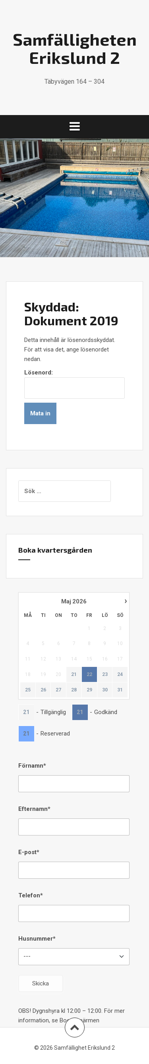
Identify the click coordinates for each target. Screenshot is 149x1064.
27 (58, 690)
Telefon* (30, 895)
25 (28, 690)
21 (74, 674)
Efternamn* (34, 808)
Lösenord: (74, 384)
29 (89, 690)
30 (105, 690)
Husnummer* (37, 938)
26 (43, 690)
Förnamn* (32, 765)
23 (105, 674)
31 (120, 690)
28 (74, 690)
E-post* (28, 852)
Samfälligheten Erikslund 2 (75, 48)
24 (120, 674)
